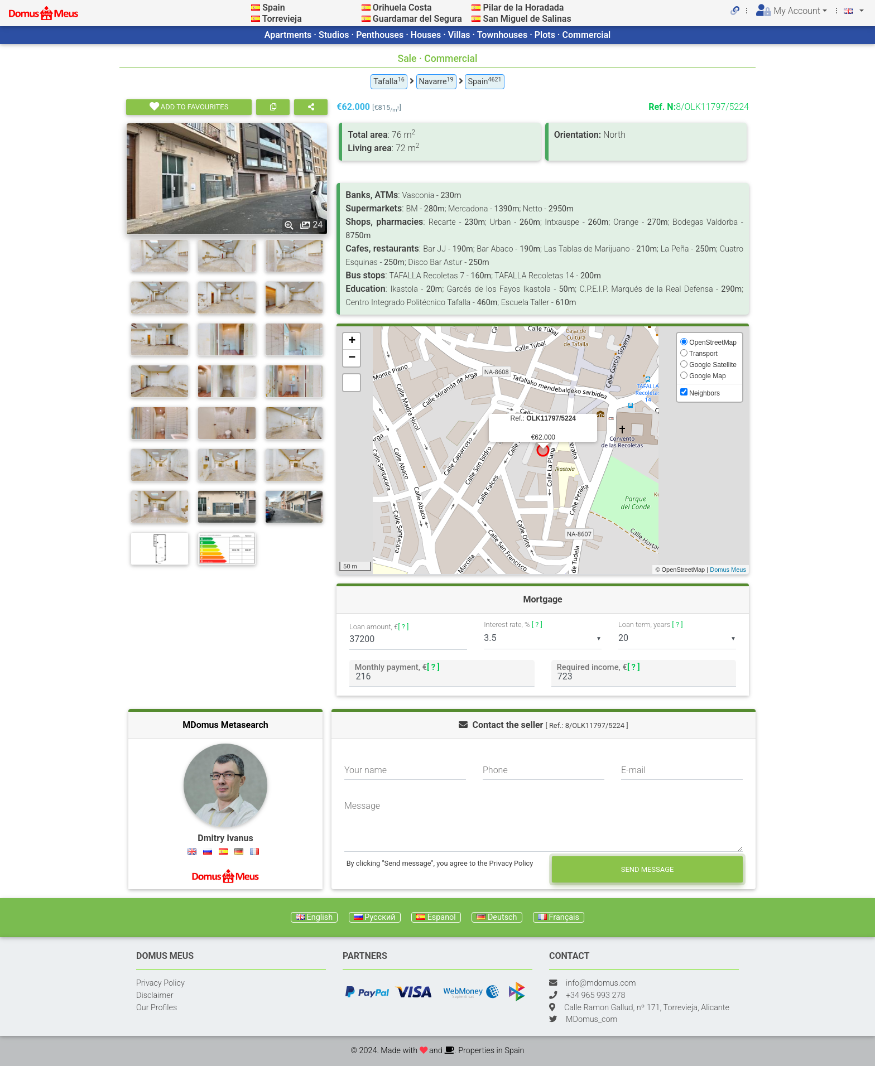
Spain (273, 7)
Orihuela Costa (402, 7)
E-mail (633, 770)
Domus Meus (728, 569)
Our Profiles (156, 1007)
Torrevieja (282, 18)
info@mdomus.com (601, 983)
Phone (495, 770)
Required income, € (598, 667)
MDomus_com (591, 1019)
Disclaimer (155, 995)
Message (362, 805)
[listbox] (543, 638)
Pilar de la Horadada (523, 7)
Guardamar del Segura (417, 18)
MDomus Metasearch (225, 725)
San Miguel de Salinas (527, 18)
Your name (365, 770)
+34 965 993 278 (595, 995)
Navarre (436, 81)
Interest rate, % (513, 624)
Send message (647, 869)
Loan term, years (650, 624)
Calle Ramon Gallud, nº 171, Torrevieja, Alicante (646, 1007)
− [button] (351, 358)
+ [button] (351, 341)
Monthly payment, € (397, 667)
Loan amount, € (378, 627)
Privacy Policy (160, 983)
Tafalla (388, 81)
